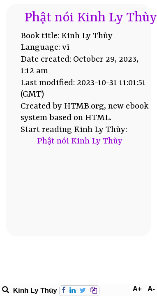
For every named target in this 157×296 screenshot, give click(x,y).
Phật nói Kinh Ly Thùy (91, 17)
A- (151, 289)
